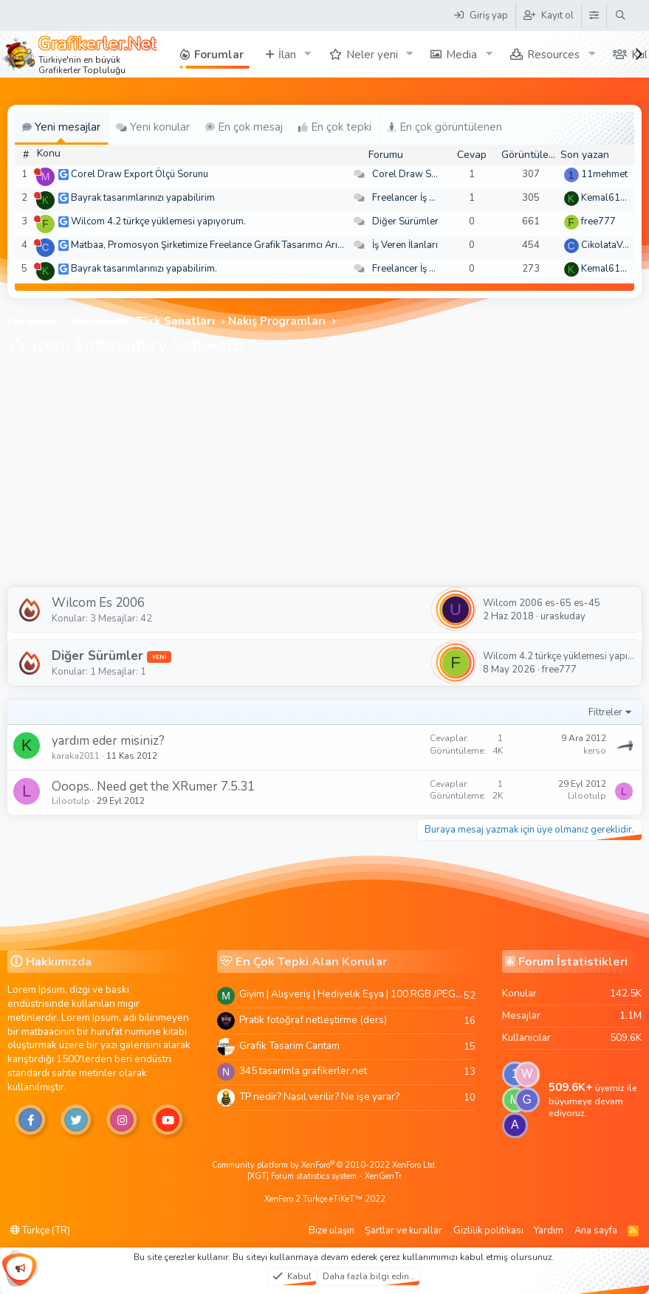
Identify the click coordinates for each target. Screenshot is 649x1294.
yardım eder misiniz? (108, 740)
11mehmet (604, 174)
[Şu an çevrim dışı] (37, 172)
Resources (553, 54)
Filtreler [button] (605, 712)
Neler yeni (372, 54)
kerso (594, 751)
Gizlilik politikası (488, 1230)
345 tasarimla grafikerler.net (303, 1071)
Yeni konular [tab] (153, 127)
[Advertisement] (324, 476)
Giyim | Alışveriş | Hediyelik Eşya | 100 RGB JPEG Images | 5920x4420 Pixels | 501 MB (351, 994)
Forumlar (219, 54)
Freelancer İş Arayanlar (422, 197)
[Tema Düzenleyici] (593, 15)
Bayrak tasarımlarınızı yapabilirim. (144, 268)
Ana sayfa (595, 1230)
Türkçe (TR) (40, 1230)
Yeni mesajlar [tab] (61, 127)
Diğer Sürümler (405, 221)
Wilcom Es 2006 (98, 602)
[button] (308, 54)
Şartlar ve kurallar (403, 1230)
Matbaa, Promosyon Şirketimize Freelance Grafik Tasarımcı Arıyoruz (216, 245)
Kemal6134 (606, 197)
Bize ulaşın (331, 1230)
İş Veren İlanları (405, 245)
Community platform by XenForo (324, 1165)
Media (461, 54)
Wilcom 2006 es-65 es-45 (541, 603)
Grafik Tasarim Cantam (289, 1046)
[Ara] (620, 15)
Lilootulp (71, 801)
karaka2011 (76, 756)
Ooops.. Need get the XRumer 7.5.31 (153, 786)
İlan (287, 54)
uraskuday (563, 616)
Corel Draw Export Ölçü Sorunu (139, 174)
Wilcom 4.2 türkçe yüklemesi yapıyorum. (158, 221)
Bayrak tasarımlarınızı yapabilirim (143, 197)
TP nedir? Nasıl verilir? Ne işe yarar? (319, 1097)
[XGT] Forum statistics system (324, 1176)
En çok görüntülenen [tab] (444, 127)
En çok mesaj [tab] (244, 127)
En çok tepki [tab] (334, 127)
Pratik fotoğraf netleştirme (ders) (313, 1020)
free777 (598, 221)
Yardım (548, 1230)
